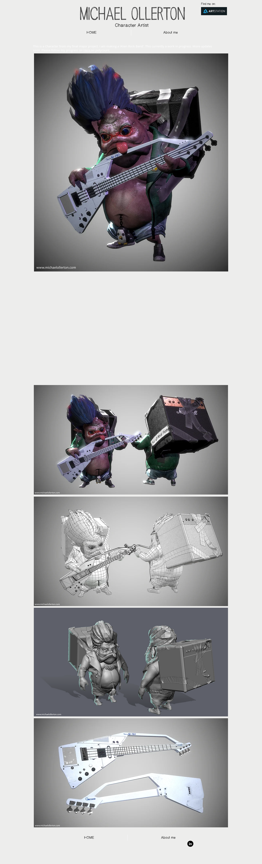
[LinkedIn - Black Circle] (190, 844)
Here (87, 50)
